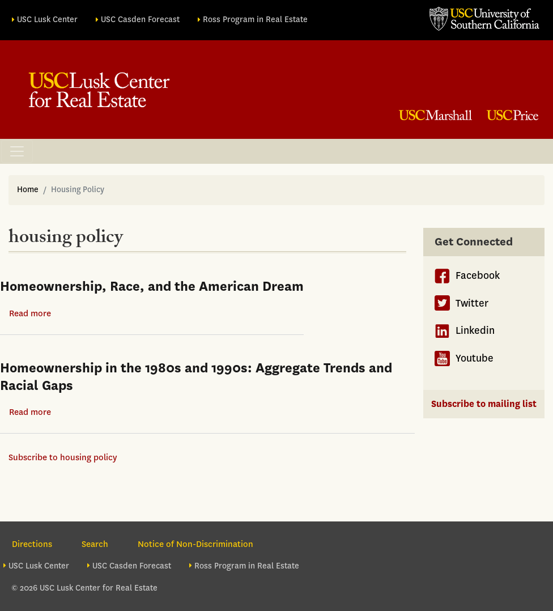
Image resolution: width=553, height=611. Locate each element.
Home (28, 189)
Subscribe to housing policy (62, 457)
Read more (30, 313)
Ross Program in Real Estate (255, 19)
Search (95, 544)
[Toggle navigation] (17, 151)
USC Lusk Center (47, 19)
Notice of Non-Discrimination (195, 544)
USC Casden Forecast (140, 19)
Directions (32, 544)
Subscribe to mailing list (484, 404)
